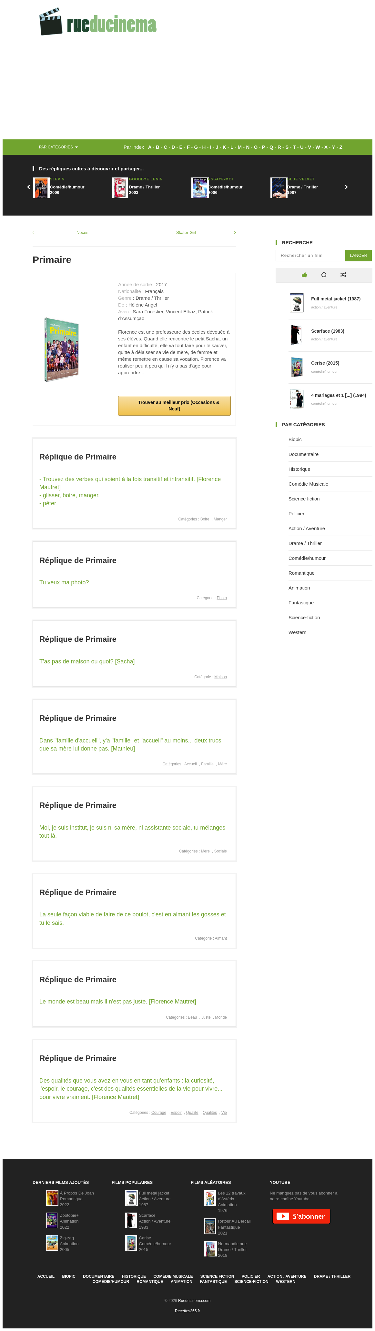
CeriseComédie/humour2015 (155, 1243)
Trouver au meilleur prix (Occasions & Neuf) (178, 405)
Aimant (221, 938)
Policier (296, 513)
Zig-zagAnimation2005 (69, 1243)
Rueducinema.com (194, 1300)
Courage (158, 1112)
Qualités (210, 1112)
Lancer (358, 255)
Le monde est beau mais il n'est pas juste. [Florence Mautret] (117, 1001)
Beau (192, 1017)
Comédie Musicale (308, 484)
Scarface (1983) (327, 331)
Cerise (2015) (325, 363)
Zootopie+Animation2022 (69, 1221)
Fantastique (301, 602)
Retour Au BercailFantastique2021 (234, 1227)
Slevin (57, 179)
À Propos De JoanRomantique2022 (77, 1199)
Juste (206, 1017)
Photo (222, 598)
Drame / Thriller (305, 543)
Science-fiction (304, 617)
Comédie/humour (307, 558)
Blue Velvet (301, 179)
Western (298, 632)
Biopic (295, 439)
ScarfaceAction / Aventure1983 (155, 1221)
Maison (220, 677)
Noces (82, 232)
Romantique (302, 573)
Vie (224, 1112)
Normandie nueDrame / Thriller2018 (232, 1249)
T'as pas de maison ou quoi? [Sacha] (87, 661)
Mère (222, 764)
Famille (207, 764)
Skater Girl (186, 232)
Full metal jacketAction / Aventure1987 (155, 1199)
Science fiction (304, 498)
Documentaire (304, 454)
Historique (299, 469)
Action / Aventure (307, 528)
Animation (299, 587)
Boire (204, 519)
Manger (220, 519)
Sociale (220, 851)
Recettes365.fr (187, 1311)
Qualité (192, 1112)
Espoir (176, 1112)
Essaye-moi (220, 179)
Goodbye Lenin (146, 179)
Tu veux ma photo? (64, 582)
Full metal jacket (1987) (335, 298)
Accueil (190, 764)
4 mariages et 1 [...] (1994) (338, 395)
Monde (221, 1017)
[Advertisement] (187, 91)
